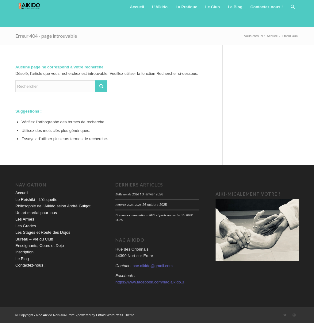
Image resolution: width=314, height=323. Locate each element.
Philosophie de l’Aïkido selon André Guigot (52, 206)
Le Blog (22, 258)
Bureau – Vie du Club (34, 239)
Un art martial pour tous (36, 212)
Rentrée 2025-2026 (128, 204)
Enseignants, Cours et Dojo (39, 245)
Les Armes (24, 219)
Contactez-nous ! (30, 265)
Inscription (24, 252)
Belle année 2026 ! (128, 194)
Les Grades (25, 226)
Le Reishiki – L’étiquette (36, 199)
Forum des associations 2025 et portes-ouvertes (147, 215)
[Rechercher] (293, 7)
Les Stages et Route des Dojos (42, 232)
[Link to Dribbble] (294, 315)
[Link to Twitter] (284, 315)
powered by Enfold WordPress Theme (106, 315)
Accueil (21, 192)
